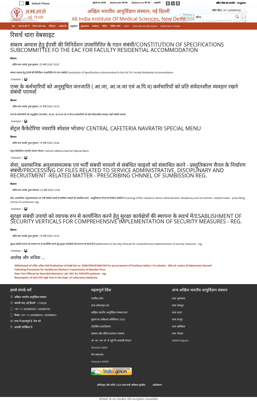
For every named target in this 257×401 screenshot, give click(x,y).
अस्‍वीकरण (157, 385)
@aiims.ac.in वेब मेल (141, 2)
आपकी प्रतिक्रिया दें (23, 327)
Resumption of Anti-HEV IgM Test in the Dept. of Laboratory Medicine (55, 277)
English (241, 3)
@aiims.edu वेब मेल (119, 2)
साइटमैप (157, 2)
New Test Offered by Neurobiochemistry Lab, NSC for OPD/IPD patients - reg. (60, 273)
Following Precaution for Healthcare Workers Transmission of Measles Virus (59, 269)
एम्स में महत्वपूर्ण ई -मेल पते (27, 321)
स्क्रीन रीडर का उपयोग (225, 3)
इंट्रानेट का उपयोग (100, 2)
